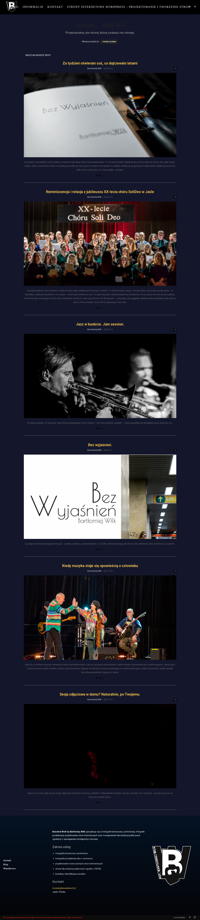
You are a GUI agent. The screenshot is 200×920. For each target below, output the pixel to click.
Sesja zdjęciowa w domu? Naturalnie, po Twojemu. (100, 694)
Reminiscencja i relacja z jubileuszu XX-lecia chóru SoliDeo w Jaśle (100, 192)
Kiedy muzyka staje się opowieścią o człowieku (100, 566)
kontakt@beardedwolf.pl (64, 888)
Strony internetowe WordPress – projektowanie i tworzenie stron (128, 6)
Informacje (33, 6)
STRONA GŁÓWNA (109, 42)
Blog (14, 6)
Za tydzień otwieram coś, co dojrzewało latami (100, 63)
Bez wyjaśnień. (100, 445)
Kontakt (55, 6)
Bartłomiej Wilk (94, 68)
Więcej (100, 175)
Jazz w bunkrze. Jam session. (100, 324)
